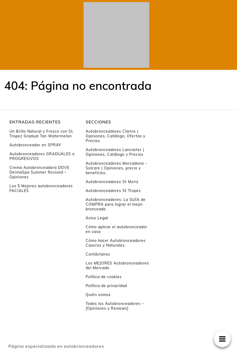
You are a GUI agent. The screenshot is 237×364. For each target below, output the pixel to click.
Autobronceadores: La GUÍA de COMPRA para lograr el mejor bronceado (116, 204)
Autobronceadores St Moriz (112, 181)
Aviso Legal (97, 218)
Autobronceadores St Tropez (113, 190)
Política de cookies (104, 276)
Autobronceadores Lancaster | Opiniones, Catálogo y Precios (115, 152)
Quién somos (98, 294)
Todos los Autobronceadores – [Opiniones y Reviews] (115, 306)
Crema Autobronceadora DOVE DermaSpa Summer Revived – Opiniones (39, 172)
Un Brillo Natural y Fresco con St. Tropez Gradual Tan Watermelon (41, 133)
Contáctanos (98, 254)
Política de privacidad (106, 285)
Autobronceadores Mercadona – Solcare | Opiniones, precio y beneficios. (116, 168)
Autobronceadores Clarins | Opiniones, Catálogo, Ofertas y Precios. (115, 136)
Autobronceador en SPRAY (35, 145)
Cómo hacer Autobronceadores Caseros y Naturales (116, 243)
